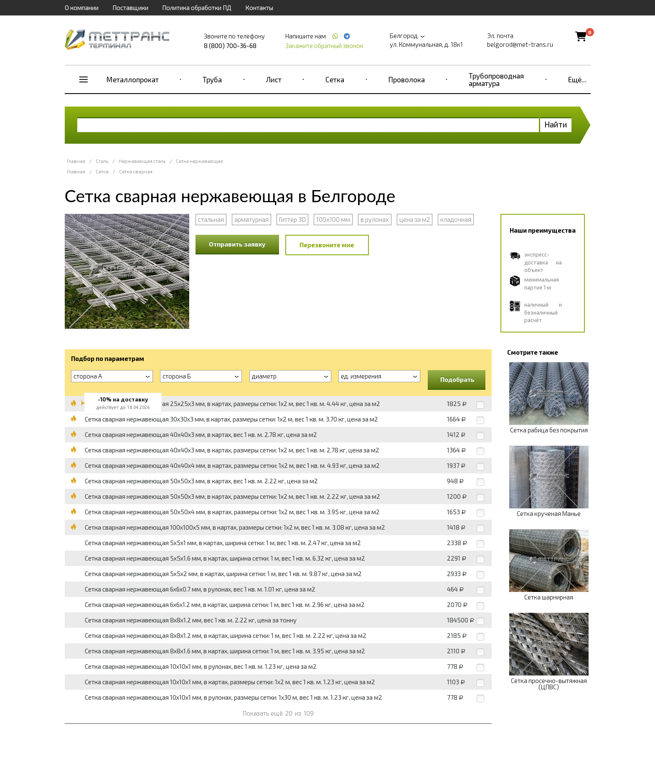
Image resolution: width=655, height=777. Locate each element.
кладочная (455, 219)
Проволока (406, 79)
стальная (211, 219)
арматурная (251, 219)
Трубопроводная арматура (496, 79)
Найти (555, 124)
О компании (82, 7)
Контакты (259, 7)
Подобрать (457, 379)
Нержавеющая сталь (142, 161)
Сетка (334, 79)
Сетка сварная (135, 171)
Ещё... (577, 79)
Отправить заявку (237, 244)
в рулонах (375, 219)
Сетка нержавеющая (199, 161)
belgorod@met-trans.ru (520, 44)
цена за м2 (414, 219)
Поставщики (130, 7)
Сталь (102, 161)
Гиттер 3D (292, 219)
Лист (274, 79)
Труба (212, 79)
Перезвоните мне (327, 245)
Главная (76, 161)
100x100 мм (333, 219)
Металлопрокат (133, 79)
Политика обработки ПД (196, 7)
